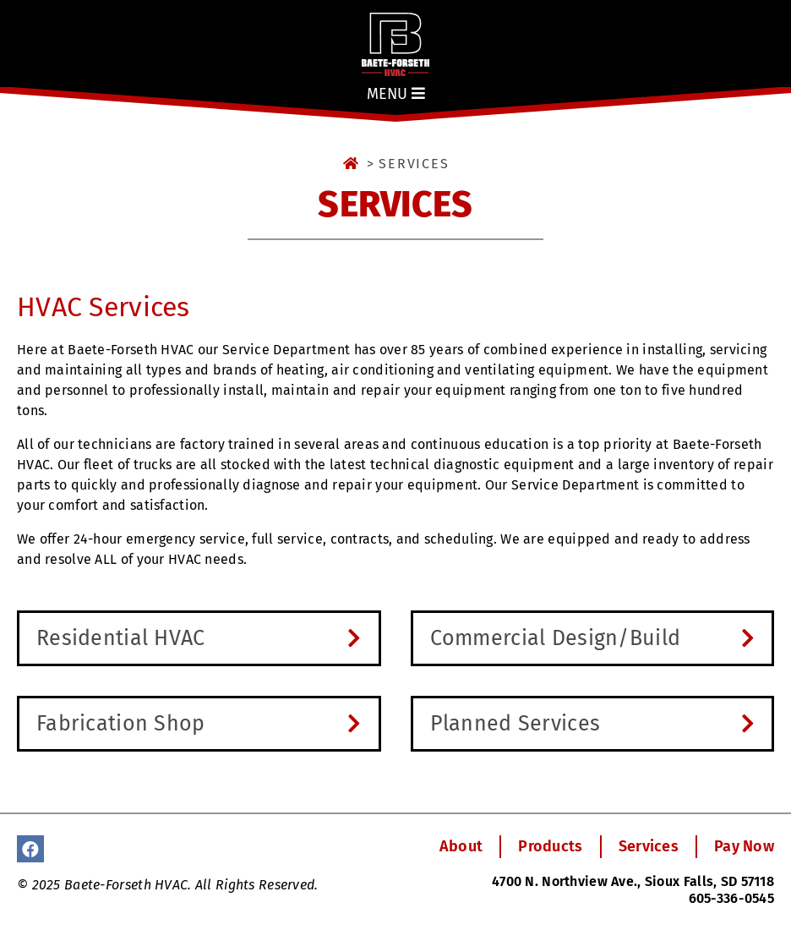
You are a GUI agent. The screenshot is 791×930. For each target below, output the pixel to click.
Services (649, 846)
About (461, 846)
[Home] (351, 164)
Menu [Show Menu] (396, 94)
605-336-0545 (731, 898)
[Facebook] (30, 848)
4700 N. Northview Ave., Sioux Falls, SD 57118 (633, 881)
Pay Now (744, 846)
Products (550, 846)
